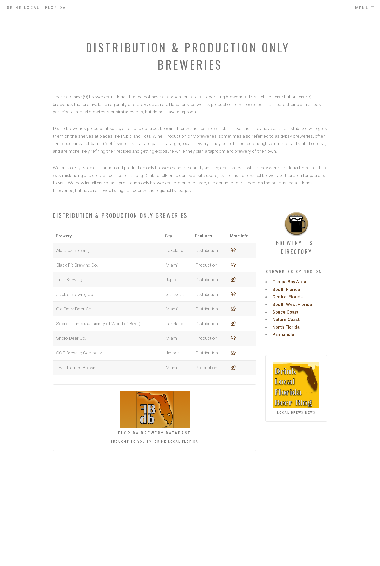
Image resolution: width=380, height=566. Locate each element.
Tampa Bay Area (289, 281)
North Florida (286, 327)
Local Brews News (296, 412)
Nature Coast (286, 319)
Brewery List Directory (296, 247)
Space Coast (285, 312)
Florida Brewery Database (154, 433)
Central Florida (287, 296)
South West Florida (292, 304)
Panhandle (283, 334)
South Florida (286, 289)
